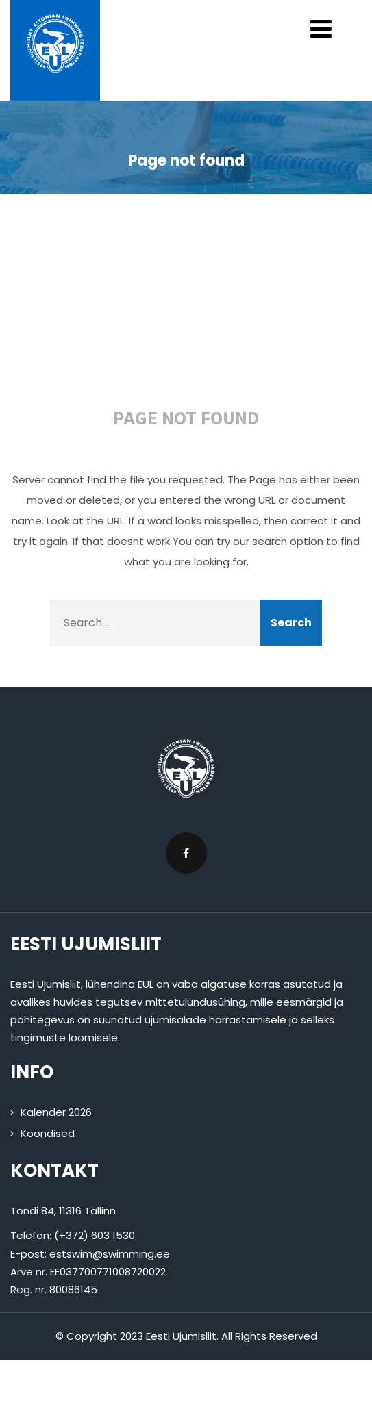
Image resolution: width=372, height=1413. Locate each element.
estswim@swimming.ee (109, 1254)
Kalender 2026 (56, 1112)
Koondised (48, 1133)
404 (191, 310)
